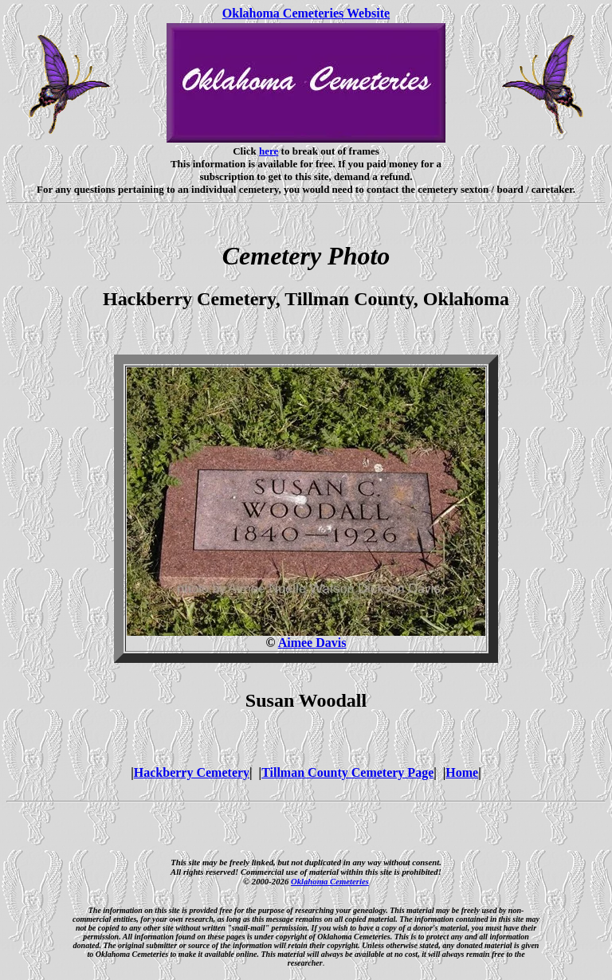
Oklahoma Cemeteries (330, 881)
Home (461, 772)
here (268, 151)
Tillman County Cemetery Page (347, 772)
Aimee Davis (312, 642)
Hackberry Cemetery (191, 772)
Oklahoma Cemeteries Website (306, 13)
